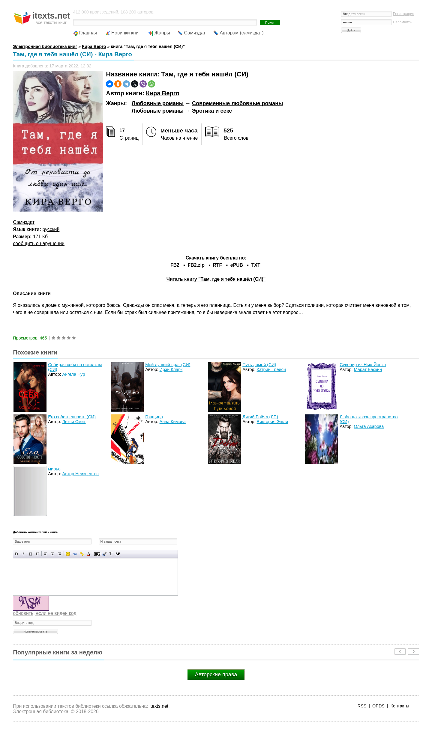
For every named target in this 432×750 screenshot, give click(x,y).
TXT (255, 265)
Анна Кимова (173, 421)
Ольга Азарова (369, 426)
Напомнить (402, 22)
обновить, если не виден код (44, 613)
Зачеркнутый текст (37, 554)
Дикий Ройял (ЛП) (260, 416)
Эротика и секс (212, 111)
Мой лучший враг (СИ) (167, 364)
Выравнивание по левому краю (45, 554)
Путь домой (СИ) (259, 364)
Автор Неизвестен (80, 473)
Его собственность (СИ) (72, 416)
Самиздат (195, 32)
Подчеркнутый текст (30, 554)
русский (51, 229)
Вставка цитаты (103, 554)
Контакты (400, 706)
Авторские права (216, 674)
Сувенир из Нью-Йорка (363, 364)
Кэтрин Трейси (271, 369)
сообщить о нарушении (38, 243)
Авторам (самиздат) (241, 32)
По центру (52, 554)
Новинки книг (125, 32)
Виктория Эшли (272, 421)
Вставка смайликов (67, 554)
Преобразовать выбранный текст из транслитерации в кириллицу (110, 554)
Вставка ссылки (74, 554)
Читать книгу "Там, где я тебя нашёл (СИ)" (216, 279)
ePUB (236, 265)
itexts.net (158, 706)
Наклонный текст (23, 554)
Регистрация (403, 14)
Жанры (162, 32)
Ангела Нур (73, 374)
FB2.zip (196, 265)
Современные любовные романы (237, 103)
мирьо (54, 469)
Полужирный (16, 554)
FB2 (174, 265)
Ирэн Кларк (171, 369)
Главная (88, 32)
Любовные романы (158, 103)
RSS (362, 706)
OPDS (378, 706)
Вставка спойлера (117, 554)
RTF (217, 265)
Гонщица (154, 416)
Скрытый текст (97, 554)
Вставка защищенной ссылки (81, 554)
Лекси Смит (74, 421)
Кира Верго (162, 93)
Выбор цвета (88, 554)
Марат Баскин (368, 369)
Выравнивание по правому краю (59, 554)
